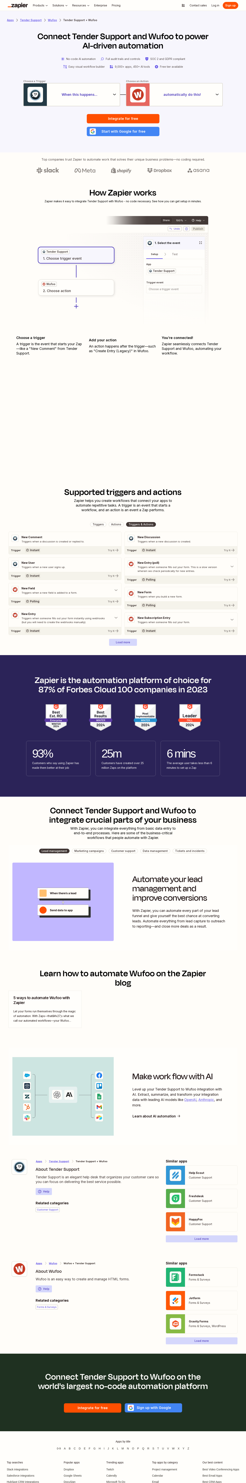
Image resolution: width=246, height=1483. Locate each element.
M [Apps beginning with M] (123, 1448)
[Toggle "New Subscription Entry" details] (181, 620)
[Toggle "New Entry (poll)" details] (181, 567)
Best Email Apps (212, 1475)
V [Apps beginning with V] (168, 1448)
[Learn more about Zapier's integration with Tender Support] (19, 1167)
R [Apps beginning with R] (148, 1448)
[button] (123, 131)
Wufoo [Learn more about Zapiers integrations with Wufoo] (52, 20)
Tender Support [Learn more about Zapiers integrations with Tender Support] (31, 20)
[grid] (55, 251)
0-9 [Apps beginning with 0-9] (59, 1448)
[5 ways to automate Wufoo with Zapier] (45, 1009)
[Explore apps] (183, 5)
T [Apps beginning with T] (158, 1448)
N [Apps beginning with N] (128, 1448)
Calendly (111, 1475)
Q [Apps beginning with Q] (143, 1448)
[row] (55, 251)
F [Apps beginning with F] (89, 1448)
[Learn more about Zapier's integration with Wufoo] (19, 1269)
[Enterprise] (100, 5)
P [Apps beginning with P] (138, 1448)
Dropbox (69, 1469)
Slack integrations (17, 1469)
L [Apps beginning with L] (118, 1448)
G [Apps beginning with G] (95, 1448)
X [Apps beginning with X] (178, 1448)
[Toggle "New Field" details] (65, 590)
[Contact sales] (198, 5)
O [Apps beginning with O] (133, 1448)
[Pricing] (116, 5)
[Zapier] (18, 5)
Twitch (110, 1469)
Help (43, 1191)
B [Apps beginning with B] (70, 1448)
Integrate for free (123, 119)
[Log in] (215, 5)
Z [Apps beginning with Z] (188, 1448)
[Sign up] (230, 5)
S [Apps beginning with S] (153, 1448)
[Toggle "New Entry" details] (65, 618)
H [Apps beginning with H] (100, 1448)
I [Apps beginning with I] (104, 1448)
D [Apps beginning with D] (80, 1448)
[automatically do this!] (174, 94)
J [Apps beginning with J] (108, 1448)
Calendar (157, 1475)
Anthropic (206, 1100)
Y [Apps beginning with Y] (183, 1448)
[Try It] (65, 550)
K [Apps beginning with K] (113, 1448)
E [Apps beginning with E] (85, 1448)
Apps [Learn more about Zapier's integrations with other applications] (10, 20)
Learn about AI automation (157, 1116)
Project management (164, 1469)
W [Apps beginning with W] (173, 1448)
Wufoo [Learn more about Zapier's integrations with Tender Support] (53, 1263)
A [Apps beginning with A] (65, 1448)
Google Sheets (73, 1475)
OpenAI (190, 1100)
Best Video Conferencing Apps (220, 1469)
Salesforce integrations (20, 1475)
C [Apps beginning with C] (75, 1448)
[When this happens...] (71, 94)
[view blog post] (45, 1009)
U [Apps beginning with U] (163, 1448)
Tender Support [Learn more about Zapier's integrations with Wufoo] (59, 1161)
